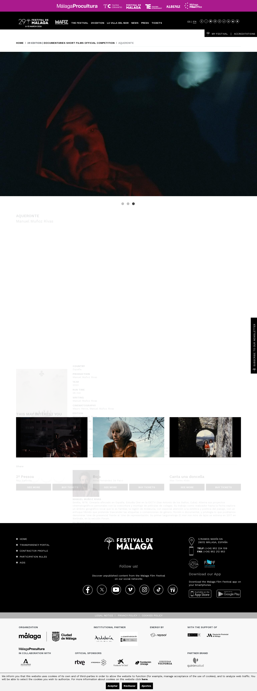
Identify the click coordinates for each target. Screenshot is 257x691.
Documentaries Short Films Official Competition (79, 42)
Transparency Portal (35, 544)
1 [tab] (123, 204)
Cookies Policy (152, 615)
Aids (22, 562)
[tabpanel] (128, 124)
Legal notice (104, 615)
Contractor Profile (34, 550)
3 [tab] (134, 204)
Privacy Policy (127, 615)
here (145, 679)
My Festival (217, 33)
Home (20, 42)
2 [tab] (128, 204)
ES (189, 21)
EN (194, 21)
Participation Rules (33, 556)
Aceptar (113, 685)
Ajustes (146, 685)
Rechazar (129, 685)
